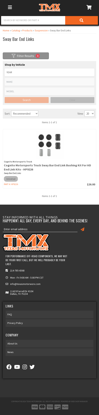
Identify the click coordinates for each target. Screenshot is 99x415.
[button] (49, 20)
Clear (72, 100)
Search (27, 100)
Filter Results (26, 56)
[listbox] (49, 72)
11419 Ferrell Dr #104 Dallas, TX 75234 (21, 292)
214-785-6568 (17, 270)
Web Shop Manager (79, 401)
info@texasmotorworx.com (25, 284)
